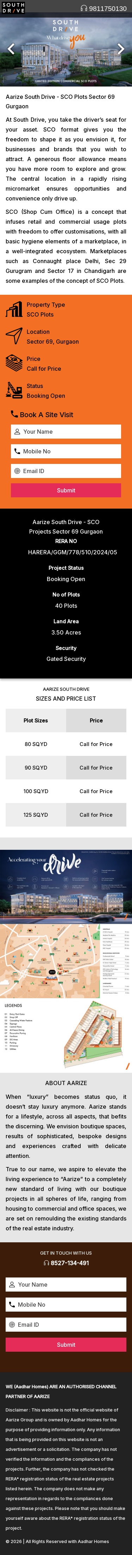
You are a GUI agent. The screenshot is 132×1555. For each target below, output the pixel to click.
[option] (66, 49)
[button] (11, 49)
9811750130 (104, 8)
